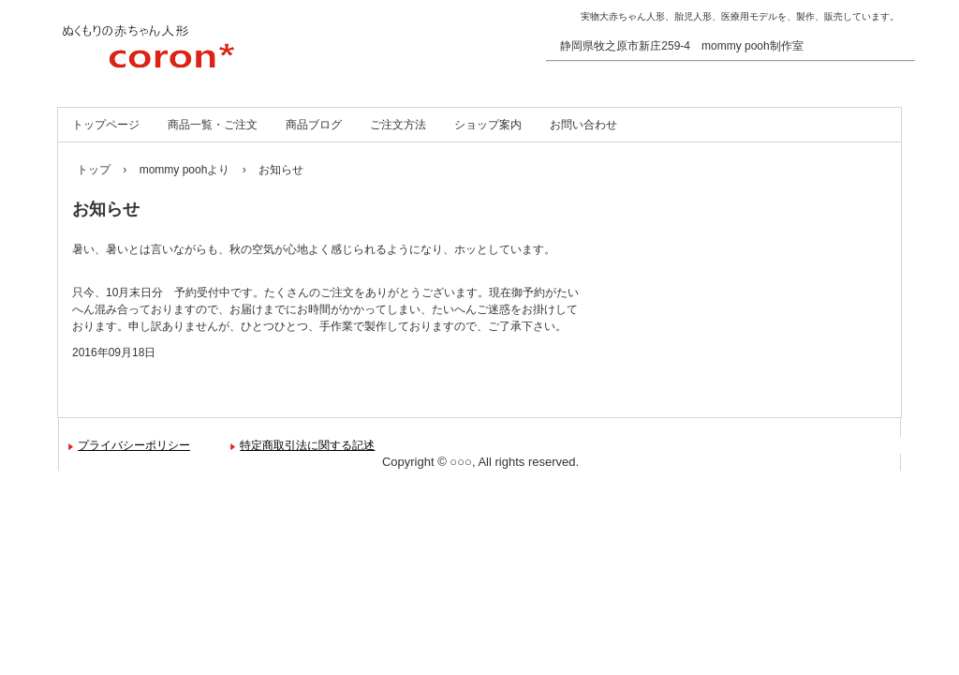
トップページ (106, 124)
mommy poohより (185, 169)
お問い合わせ (583, 124)
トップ (94, 169)
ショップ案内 (488, 124)
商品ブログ (314, 124)
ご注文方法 (398, 124)
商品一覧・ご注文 (213, 124)
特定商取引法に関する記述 (307, 445)
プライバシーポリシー (134, 445)
